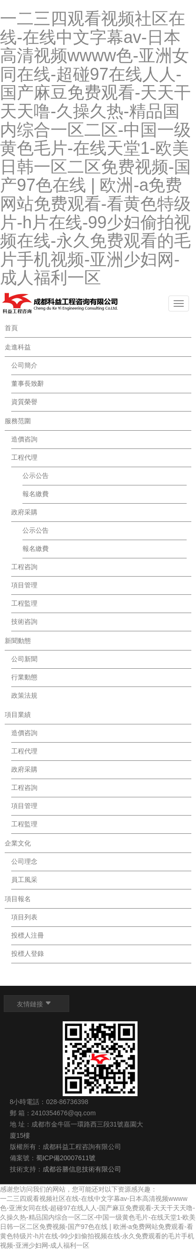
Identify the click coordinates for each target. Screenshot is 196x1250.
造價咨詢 (24, 439)
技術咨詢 (24, 621)
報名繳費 (35, 494)
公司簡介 (24, 365)
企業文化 (18, 843)
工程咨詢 (24, 567)
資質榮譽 (24, 401)
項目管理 (24, 585)
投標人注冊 (27, 935)
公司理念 (24, 861)
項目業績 (18, 714)
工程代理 (24, 457)
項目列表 (24, 917)
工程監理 (24, 603)
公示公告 (35, 475)
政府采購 (24, 512)
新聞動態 (18, 640)
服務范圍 (18, 421)
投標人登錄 (27, 953)
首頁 (11, 328)
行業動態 (24, 677)
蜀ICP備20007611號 (66, 1158)
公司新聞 (24, 659)
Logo (60, 303)
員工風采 (24, 879)
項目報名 (18, 899)
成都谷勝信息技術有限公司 (83, 1169)
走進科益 (18, 347)
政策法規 (24, 695)
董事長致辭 (27, 383)
